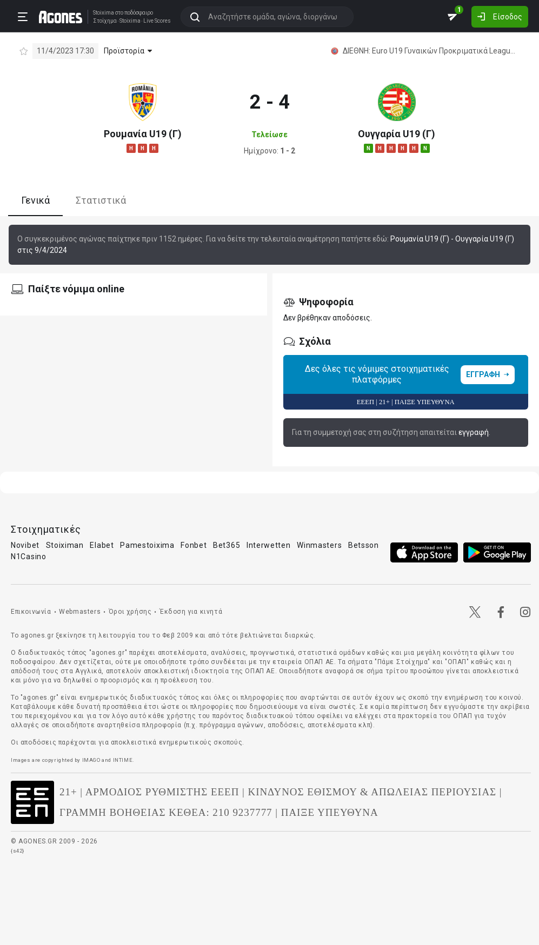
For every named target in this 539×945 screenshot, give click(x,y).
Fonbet (194, 545)
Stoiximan (65, 545)
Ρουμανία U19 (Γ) (143, 133)
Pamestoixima (147, 545)
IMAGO (91, 760)
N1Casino (28, 556)
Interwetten (269, 545)
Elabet (102, 545)
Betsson (363, 545)
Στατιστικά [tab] (101, 200)
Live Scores (157, 21)
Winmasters (319, 545)
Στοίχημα (105, 21)
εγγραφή (473, 432)
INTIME (123, 760)
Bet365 (226, 545)
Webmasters (80, 611)
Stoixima (103, 13)
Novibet (25, 545)
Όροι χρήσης (130, 611)
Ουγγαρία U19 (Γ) (396, 133)
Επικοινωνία (31, 611)
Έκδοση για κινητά (190, 611)
